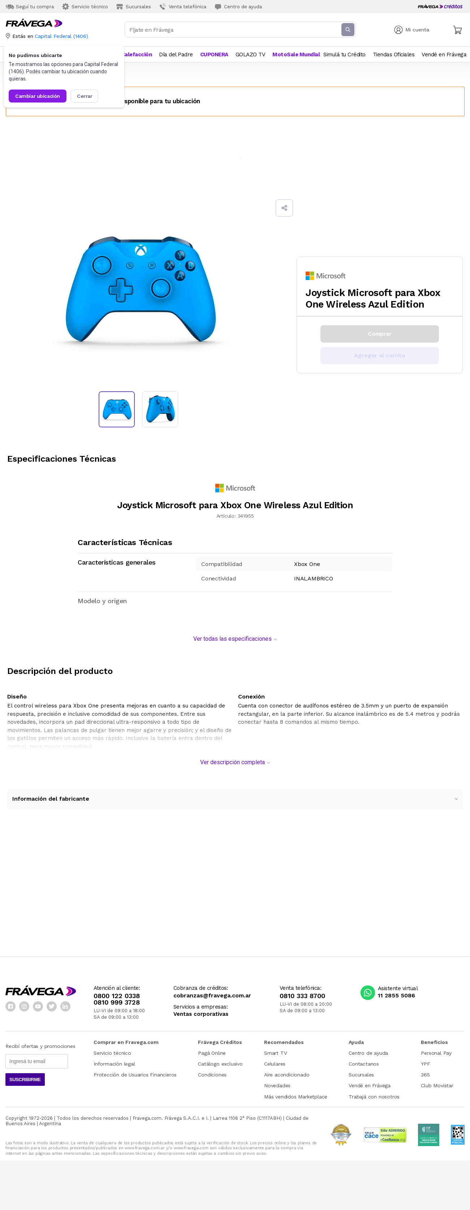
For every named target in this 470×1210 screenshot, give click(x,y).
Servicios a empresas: (200, 1003)
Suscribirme (25, 1076)
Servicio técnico (112, 1049)
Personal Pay (436, 1049)
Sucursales (361, 1071)
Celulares (274, 1060)
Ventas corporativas (200, 1010)
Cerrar (84, 96)
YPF (425, 1060)
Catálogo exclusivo (220, 1060)
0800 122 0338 (117, 992)
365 (425, 1071)
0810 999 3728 (117, 999)
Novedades (277, 1082)
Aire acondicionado (286, 1071)
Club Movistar (437, 1082)
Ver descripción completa (235, 758)
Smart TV (275, 1049)
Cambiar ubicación (37, 96)
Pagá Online (212, 1049)
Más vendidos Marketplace (295, 1093)
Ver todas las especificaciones (235, 635)
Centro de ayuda (368, 1049)
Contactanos (364, 1060)
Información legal (114, 1060)
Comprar (379, 333)
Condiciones (212, 1071)
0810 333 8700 (302, 992)
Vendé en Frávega (370, 1082)
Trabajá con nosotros (374, 1093)
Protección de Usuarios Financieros (135, 1071)
